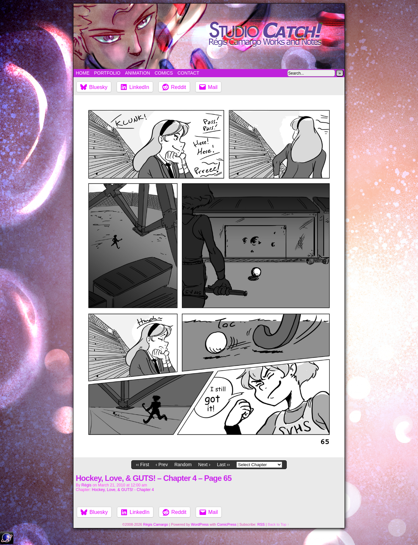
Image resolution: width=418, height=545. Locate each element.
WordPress (200, 524)
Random (183, 464)
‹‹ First (142, 464)
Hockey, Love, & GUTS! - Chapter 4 (123, 489)
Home (82, 73)
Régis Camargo (155, 524)
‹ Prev (162, 464)
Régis (86, 485)
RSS (261, 524)
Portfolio (107, 73)
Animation (137, 73)
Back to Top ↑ (278, 524)
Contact (188, 73)
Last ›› (223, 464)
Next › (204, 464)
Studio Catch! (209, 36)
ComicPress (226, 524)
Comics (163, 73)
